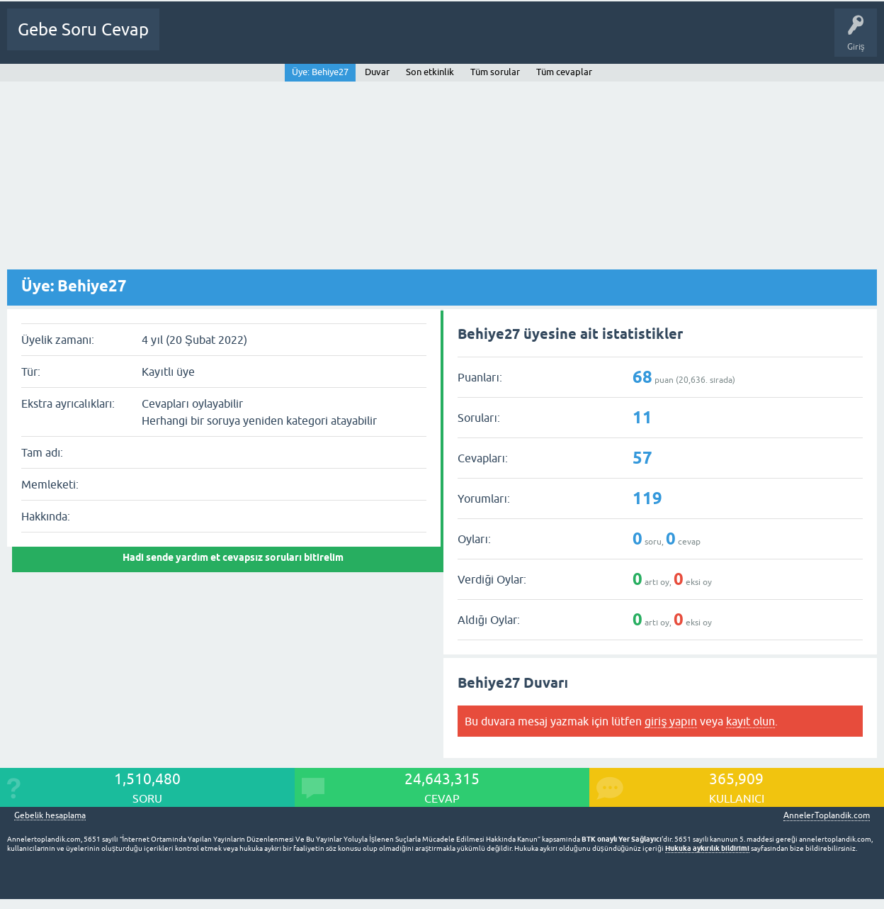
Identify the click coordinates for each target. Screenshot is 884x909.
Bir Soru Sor (438, 39)
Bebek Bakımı (624, 39)
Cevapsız (281, 39)
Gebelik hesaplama (50, 815)
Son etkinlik (430, 72)
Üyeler (387, 39)
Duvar (377, 72)
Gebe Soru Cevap (83, 29)
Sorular (235, 39)
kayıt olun (750, 721)
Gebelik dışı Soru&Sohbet (528, 39)
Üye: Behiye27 (320, 72)
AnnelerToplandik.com (826, 815)
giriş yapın (670, 721)
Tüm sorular (495, 72)
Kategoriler (335, 39)
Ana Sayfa (187, 39)
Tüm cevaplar (564, 72)
